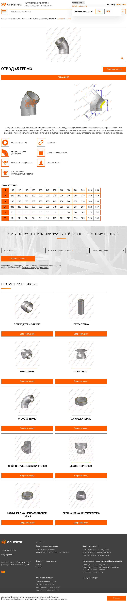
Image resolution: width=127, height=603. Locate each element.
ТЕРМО (38, 520)
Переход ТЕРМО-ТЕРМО (21, 324)
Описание (63, 77)
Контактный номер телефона (60, 251)
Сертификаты (41, 582)
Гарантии (39, 585)
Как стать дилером (43, 589)
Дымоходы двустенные (45, 502)
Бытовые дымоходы (91, 499)
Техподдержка (88, 569)
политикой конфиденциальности (35, 268)
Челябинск (77, 3)
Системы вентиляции (44, 531)
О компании (40, 576)
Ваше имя (8, 251)
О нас (38, 579)
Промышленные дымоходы (47, 499)
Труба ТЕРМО (63, 324)
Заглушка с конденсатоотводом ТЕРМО (105, 420)
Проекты (39, 566)
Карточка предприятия (45, 592)
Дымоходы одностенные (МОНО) (96, 502)
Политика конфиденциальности (14, 563)
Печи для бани (41, 555)
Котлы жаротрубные (44, 552)
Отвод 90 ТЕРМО (63, 371)
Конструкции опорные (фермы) (95, 517)
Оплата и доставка (43, 563)
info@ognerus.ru (79, 6)
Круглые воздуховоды (45, 537)
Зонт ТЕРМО (21, 371)
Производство (88, 579)
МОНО (38, 517)
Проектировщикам (90, 566)
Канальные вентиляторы (46, 534)
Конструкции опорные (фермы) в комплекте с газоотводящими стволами (101, 521)
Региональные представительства (97, 582)
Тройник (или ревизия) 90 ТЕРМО (21, 420)
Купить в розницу (90, 585)
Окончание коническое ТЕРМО (21, 467)
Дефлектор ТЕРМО (63, 418)
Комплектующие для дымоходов (96, 508)
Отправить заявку (18, 258)
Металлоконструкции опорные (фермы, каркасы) (103, 514)
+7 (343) (116, 4)
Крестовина (105, 324)
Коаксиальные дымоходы (46, 514)
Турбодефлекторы (90, 531)
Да (99, 11)
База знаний (88, 563)
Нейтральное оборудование (47, 543)
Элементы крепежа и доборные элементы (53, 505)
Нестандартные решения (93, 525)
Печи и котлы (41, 548)
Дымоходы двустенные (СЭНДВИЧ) (97, 505)
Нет (108, 11)
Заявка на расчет (90, 573)
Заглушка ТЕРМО (106, 371)
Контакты (87, 576)
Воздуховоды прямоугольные (48, 540)
